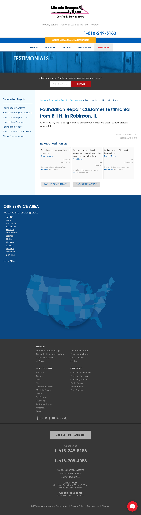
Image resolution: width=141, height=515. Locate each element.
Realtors (74, 361)
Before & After (76, 386)
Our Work (50, 47)
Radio (39, 393)
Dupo (75, 172)
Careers (39, 376)
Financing (40, 400)
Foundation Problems (14, 108)
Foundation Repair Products (17, 112)
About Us (66, 47)
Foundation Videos (12, 126)
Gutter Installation (44, 357)
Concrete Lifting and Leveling (50, 354)
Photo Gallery (76, 383)
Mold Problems (77, 357)
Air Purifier (40, 361)
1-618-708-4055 (70, 460)
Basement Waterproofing (47, 350)
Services (34, 47)
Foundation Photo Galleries (17, 131)
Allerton (9, 216)
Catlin (9, 239)
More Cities (9, 261)
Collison (9, 245)
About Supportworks (13, 136)
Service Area (84, 47)
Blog (38, 383)
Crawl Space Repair (80, 354)
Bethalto (44, 169)
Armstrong (11, 226)
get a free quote (70, 435)
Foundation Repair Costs (15, 117)
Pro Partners (41, 397)
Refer (38, 411)
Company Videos (78, 379)
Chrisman (10, 242)
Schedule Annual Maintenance (70, 40)
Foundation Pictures (13, 122)
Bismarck (10, 229)
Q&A (38, 379)
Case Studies (76, 390)
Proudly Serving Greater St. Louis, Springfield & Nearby (70, 24)
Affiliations (40, 407)
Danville (10, 248)
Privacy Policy (78, 506)
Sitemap (106, 506)
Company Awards (44, 386)
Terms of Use (93, 506)
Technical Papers (44, 404)
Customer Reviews (79, 376)
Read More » (47, 156)
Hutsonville (108, 169)
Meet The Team (43, 390)
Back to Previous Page (55, 184)
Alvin (8, 220)
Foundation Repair (14, 99)
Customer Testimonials (80, 372)
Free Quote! (103, 47)
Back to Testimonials (86, 184)
